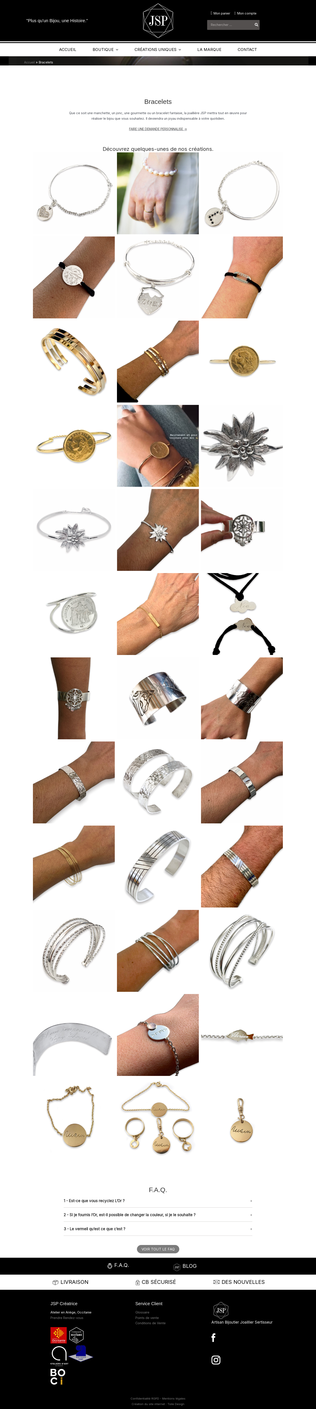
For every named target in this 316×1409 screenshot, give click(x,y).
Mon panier (221, 13)
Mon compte (247, 13)
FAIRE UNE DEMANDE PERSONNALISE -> (158, 129)
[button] (158, 1201)
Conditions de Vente (150, 1323)
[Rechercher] (256, 25)
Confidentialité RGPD (145, 1398)
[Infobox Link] (130, 1266)
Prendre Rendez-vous (67, 1318)
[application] (108, 49)
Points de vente (147, 1318)
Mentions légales (173, 1398)
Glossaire (142, 1312)
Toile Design (175, 1404)
